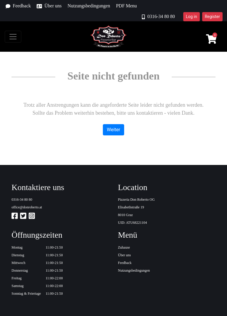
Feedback (18, 6)
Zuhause (124, 247)
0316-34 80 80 (158, 16)
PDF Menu (126, 5)
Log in (191, 16)
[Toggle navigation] (13, 37)
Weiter (113, 129)
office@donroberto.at (27, 207)
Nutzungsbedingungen (88, 5)
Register (212, 16)
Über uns (49, 6)
